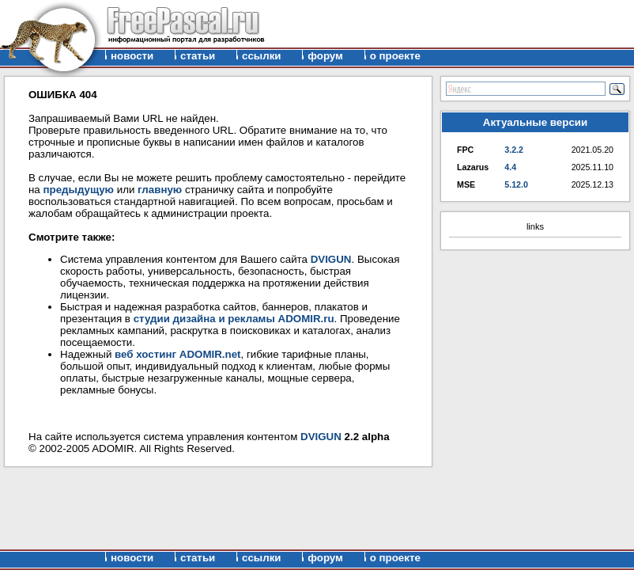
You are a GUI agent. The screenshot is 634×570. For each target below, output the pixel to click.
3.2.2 (513, 149)
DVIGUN (331, 259)
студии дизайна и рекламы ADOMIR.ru (234, 319)
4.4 (510, 167)
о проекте (395, 56)
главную (160, 190)
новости (132, 56)
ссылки (261, 56)
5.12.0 (516, 184)
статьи (197, 56)
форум (325, 56)
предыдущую (78, 190)
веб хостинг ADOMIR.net (177, 354)
